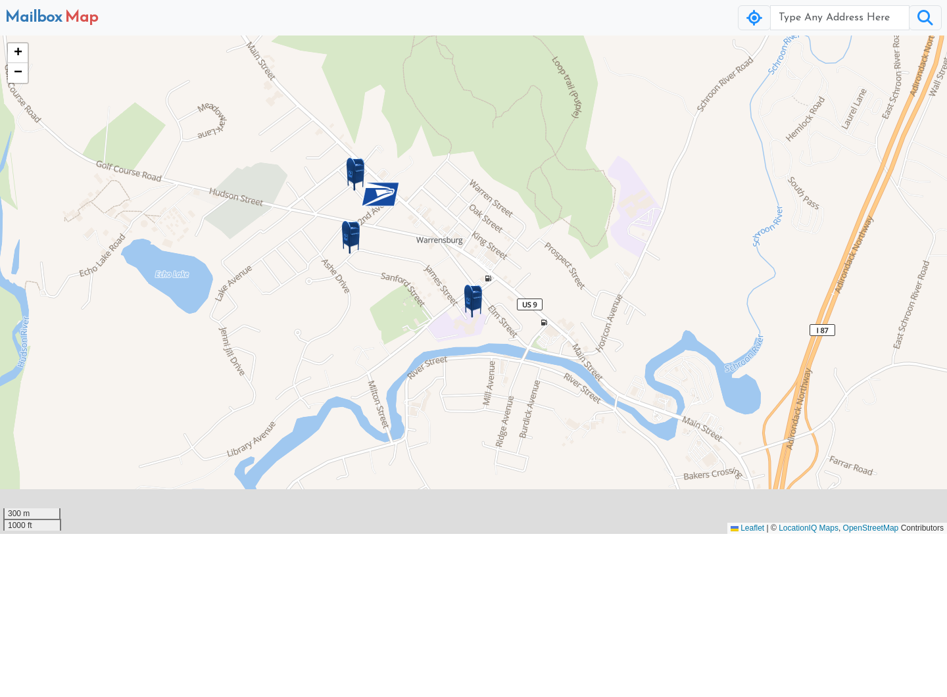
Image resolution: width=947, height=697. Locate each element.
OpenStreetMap (871, 528)
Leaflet (747, 528)
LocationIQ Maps (808, 528)
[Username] (840, 17)
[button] (473, 301)
